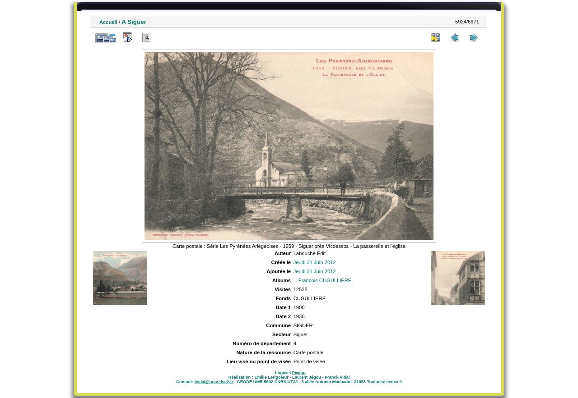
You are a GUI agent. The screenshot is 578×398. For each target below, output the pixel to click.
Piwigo (299, 373)
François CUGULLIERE (325, 280)
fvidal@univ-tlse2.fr (213, 382)
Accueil (108, 22)
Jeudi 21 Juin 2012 (315, 262)
